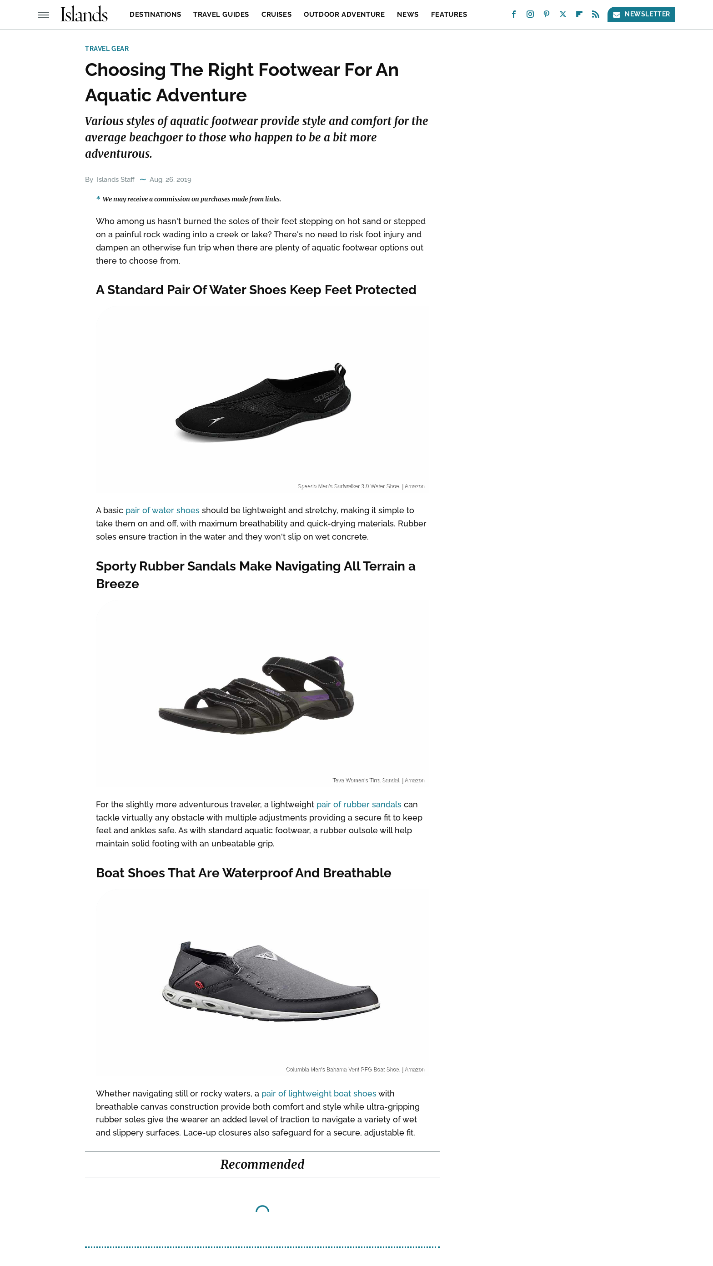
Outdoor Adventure (344, 14)
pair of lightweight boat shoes (319, 1093)
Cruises (276, 14)
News (407, 14)
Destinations (155, 14)
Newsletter (641, 14)
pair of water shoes (163, 510)
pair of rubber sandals (359, 804)
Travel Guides (221, 14)
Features (449, 14)
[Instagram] (530, 16)
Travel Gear (107, 48)
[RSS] (595, 16)
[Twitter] (562, 16)
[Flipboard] (579, 16)
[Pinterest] (546, 16)
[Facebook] (513, 16)
